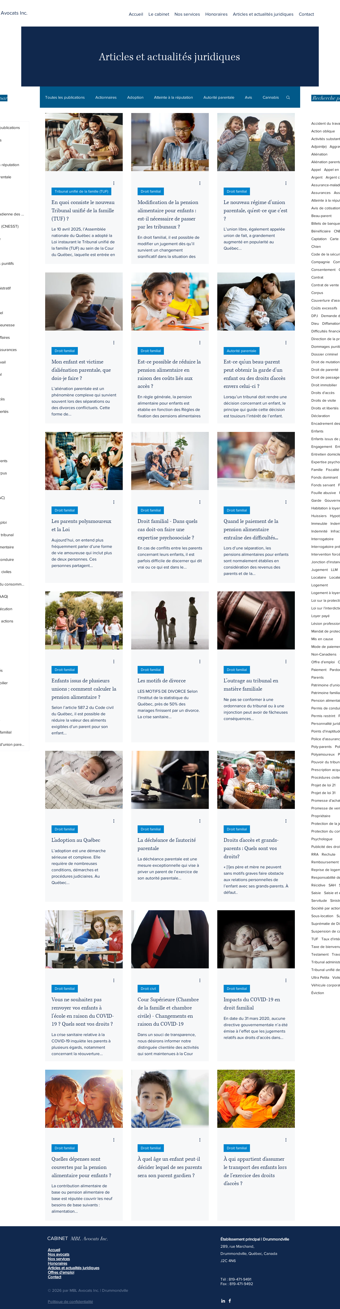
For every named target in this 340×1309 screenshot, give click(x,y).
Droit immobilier (324, 385)
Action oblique (323, 131)
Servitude (319, 900)
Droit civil (148, 988)
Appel (316, 169)
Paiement (318, 669)
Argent (316, 177)
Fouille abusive (323, 493)
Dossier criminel (324, 354)
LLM (334, 569)
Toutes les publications (65, 97)
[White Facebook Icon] (229, 1300)
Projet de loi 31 (323, 793)
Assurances (321, 192)
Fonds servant (323, 485)
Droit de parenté (324, 369)
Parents (317, 677)
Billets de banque (325, 223)
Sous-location (322, 916)
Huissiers (319, 516)
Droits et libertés (325, 408)
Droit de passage (325, 377)
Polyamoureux (323, 754)
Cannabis (271, 97)
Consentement (323, 269)
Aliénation (319, 154)
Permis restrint (323, 716)
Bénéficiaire (321, 231)
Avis (248, 97)
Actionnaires (106, 97)
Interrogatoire (322, 539)
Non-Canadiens (324, 654)
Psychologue (322, 839)
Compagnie (320, 262)
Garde (316, 500)
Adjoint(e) (318, 146)
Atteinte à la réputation (173, 97)
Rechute (328, 854)
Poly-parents (321, 746)
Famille (317, 469)
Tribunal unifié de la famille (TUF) (81, 191)
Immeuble (319, 523)
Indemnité (319, 531)
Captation (319, 239)
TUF (314, 939)
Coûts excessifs (324, 308)
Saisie (316, 893)
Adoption (135, 97)
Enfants (317, 431)
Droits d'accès (323, 393)
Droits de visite (323, 400)
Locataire (318, 577)
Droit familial (151, 191)
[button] (187, 14)
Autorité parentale (218, 97)
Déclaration (320, 416)
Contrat (317, 277)
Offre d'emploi (323, 662)
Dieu (315, 323)
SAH (332, 885)
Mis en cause (322, 639)
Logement (319, 585)
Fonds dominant (324, 477)
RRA (314, 854)
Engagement (321, 446)
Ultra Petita (320, 977)
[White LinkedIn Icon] (223, 1300)
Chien (316, 246)
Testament (320, 954)
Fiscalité (332, 469)
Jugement (319, 569)
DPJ (314, 316)
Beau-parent (321, 216)
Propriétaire (320, 816)
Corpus (317, 293)
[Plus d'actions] (115, 183)
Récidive (318, 885)
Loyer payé (320, 616)
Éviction (317, 993)
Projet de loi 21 (323, 785)
